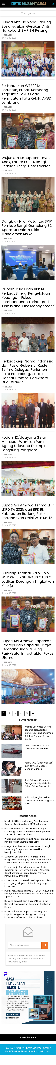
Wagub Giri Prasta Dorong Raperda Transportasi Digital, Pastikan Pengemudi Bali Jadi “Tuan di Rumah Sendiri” (39, 743)
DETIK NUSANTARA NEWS (33, 4)
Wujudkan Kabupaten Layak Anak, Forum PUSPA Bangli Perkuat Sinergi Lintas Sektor (25, 164)
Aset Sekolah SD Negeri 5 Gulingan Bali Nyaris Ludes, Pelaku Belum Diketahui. (38, 793)
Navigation (28, 13)
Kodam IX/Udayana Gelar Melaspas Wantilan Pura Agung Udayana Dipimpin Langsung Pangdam (23, 449)
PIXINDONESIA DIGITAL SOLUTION (19, 1061)
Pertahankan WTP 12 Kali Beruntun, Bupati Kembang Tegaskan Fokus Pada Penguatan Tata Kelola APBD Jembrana (26, 95)
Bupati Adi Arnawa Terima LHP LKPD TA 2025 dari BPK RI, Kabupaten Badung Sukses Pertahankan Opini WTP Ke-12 (27, 518)
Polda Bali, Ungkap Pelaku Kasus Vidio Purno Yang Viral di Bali (39, 810)
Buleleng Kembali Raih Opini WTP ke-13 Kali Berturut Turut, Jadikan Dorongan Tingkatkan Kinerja (27, 587)
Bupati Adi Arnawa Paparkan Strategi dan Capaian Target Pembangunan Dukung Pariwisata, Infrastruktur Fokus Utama (27, 658)
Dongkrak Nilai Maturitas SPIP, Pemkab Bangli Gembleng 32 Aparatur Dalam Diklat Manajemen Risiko (27, 230)
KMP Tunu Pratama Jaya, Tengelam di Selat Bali (37, 757)
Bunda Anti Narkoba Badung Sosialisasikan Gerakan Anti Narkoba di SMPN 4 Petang (26, 26)
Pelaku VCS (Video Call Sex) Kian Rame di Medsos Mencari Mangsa (39, 775)
